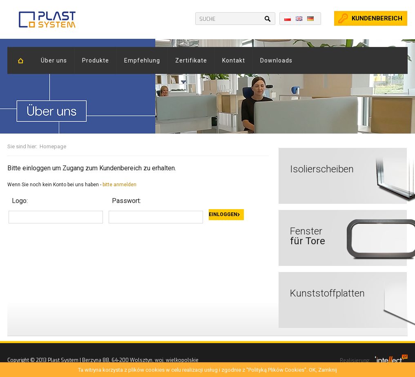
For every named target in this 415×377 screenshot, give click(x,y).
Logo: (20, 201)
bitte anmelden (119, 184)
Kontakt (233, 60)
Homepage (53, 146)
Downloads (276, 60)
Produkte (95, 60)
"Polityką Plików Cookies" (276, 370)
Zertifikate (191, 60)
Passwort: (126, 201)
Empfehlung (142, 60)
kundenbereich (377, 18)
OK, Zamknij (323, 370)
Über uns (54, 60)
